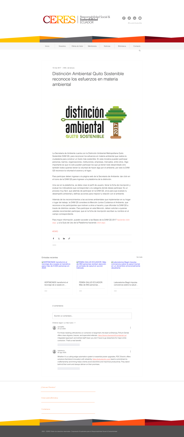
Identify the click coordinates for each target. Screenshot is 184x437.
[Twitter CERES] (129, 18)
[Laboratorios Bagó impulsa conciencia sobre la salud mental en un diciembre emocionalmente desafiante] (126, 270)
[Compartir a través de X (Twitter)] (59, 238)
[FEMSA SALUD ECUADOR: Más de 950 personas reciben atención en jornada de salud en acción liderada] (92, 270)
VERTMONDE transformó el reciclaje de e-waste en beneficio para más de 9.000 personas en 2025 (56, 283)
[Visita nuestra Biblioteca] (61, 397)
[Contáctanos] (60, 409)
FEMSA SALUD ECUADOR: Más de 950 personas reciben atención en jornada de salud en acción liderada (91, 283)
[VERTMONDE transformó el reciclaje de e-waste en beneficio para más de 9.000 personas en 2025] (57, 270)
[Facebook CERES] (123, 18)
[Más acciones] (130, 327)
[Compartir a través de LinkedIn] (64, 238)
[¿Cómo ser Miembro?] (59, 387)
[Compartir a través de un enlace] (69, 238)
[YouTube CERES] (140, 18)
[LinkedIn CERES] (134, 18)
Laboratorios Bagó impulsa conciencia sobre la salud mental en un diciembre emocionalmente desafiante (126, 283)
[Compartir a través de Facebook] (53, 238)
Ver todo (139, 257)
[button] (62, 46)
